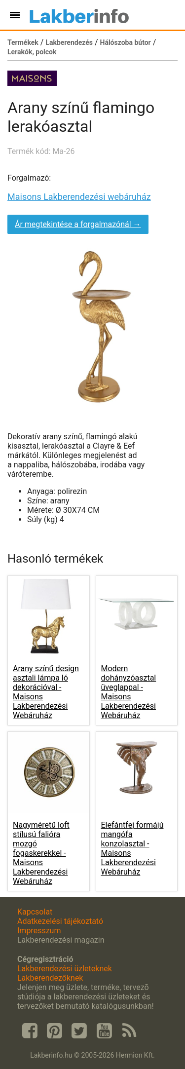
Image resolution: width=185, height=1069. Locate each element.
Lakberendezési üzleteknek (64, 968)
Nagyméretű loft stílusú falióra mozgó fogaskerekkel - (41, 853)
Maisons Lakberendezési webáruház (79, 196)
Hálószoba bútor (125, 42)
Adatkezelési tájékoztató (60, 921)
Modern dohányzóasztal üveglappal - (128, 692)
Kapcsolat (34, 911)
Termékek (22, 42)
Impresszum (39, 930)
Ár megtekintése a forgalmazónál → (78, 224)
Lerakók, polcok (31, 52)
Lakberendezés (69, 42)
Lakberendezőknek (50, 978)
